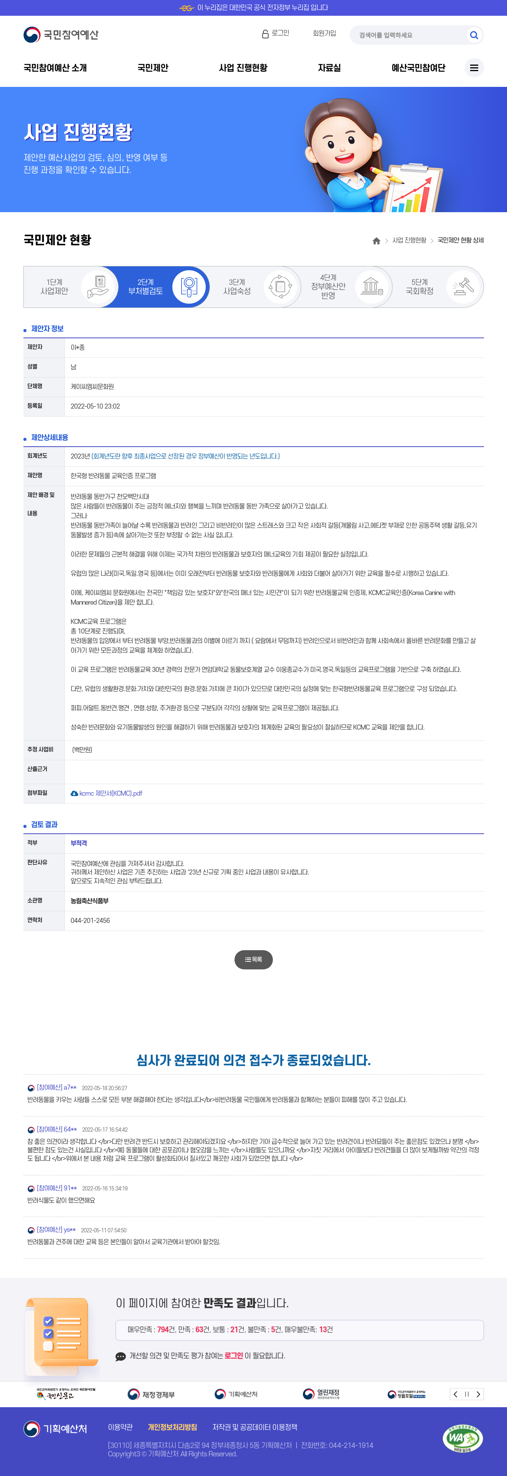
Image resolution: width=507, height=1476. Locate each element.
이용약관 (120, 1428)
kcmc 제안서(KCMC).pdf (107, 793)
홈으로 (376, 240)
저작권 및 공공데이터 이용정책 (254, 1428)
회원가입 (324, 33)
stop (466, 1394)
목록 (253, 959)
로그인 (280, 33)
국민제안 (152, 68)
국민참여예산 (62, 35)
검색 (474, 35)
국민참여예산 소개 (55, 68)
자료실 (329, 68)
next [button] (478, 1394)
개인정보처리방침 (172, 1428)
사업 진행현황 (243, 68)
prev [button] (455, 1394)
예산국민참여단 (418, 68)
